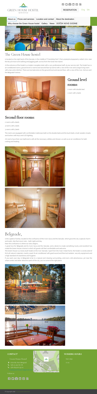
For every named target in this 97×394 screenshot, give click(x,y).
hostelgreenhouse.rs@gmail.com (21, 370)
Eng (83, 10)
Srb (88, 10)
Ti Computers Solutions (23, 391)
